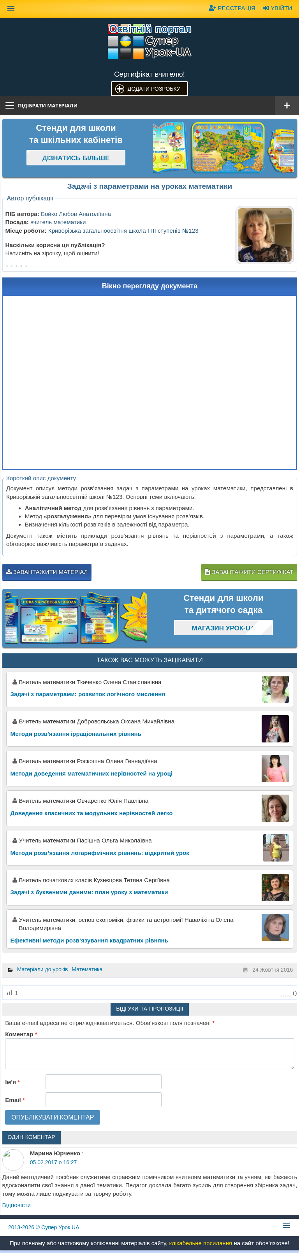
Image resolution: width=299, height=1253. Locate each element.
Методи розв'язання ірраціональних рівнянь (76, 733)
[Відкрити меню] (287, 105)
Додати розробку (154, 89)
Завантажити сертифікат (249, 572)
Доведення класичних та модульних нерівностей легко (92, 813)
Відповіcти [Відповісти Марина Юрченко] (16, 1205)
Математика (87, 969)
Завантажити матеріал (47, 572)
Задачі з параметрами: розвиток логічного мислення (88, 694)
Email (15, 1100)
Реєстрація (232, 8)
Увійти (277, 8)
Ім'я (12, 1082)
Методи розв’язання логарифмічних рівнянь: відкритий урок (100, 852)
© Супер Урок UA (43, 1227)
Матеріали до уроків (42, 969)
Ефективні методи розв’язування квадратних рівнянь (89, 940)
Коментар (21, 1034)
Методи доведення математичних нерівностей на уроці (92, 773)
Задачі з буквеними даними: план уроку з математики (89, 892)
